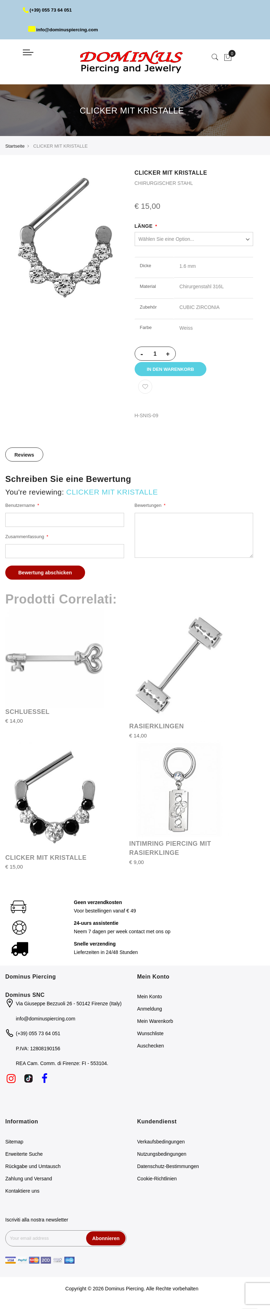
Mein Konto (149, 1000)
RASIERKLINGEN (156, 730)
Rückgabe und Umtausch (32, 1170)
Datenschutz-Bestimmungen (168, 1170)
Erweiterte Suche (24, 1157)
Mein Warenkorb (155, 1025)
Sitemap (14, 1145)
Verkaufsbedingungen (161, 1145)
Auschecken (150, 1049)
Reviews (24, 459)
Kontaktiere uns (22, 1194)
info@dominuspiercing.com (65, 29)
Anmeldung (149, 1012)
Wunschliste (150, 1037)
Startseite (15, 146)
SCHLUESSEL (27, 715)
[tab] (24, 458)
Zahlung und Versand (28, 1182)
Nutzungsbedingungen (161, 1157)
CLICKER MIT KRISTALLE (45, 861)
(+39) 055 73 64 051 (49, 10)
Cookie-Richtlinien (157, 1182)
